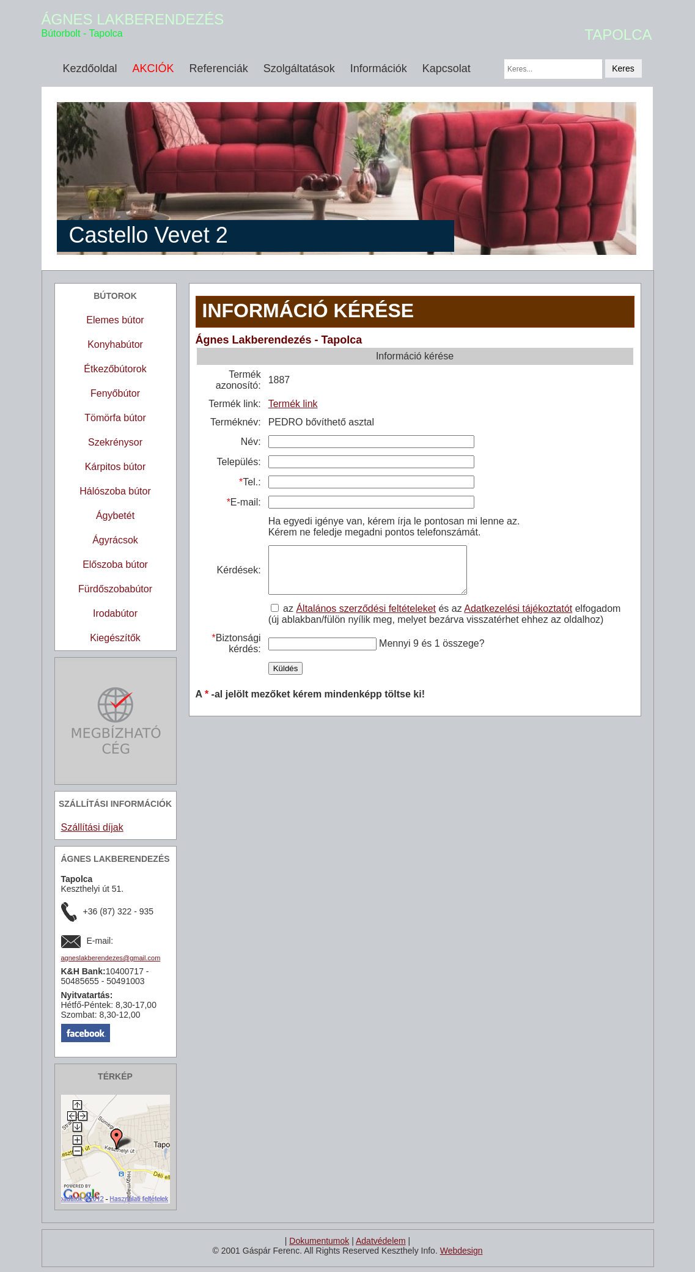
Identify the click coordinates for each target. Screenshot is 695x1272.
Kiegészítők (115, 638)
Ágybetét (115, 515)
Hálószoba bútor (115, 491)
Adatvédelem (381, 1241)
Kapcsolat (446, 68)
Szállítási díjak (92, 827)
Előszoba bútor (115, 564)
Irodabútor (115, 613)
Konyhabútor (115, 344)
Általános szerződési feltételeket (365, 617)
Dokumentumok (319, 1241)
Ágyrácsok (115, 540)
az (282, 617)
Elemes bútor (115, 320)
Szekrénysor (115, 442)
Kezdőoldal (90, 68)
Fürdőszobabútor (115, 589)
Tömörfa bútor (114, 418)
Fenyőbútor (115, 393)
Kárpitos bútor (115, 466)
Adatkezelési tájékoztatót (517, 617)
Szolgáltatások (299, 68)
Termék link (292, 404)
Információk (378, 68)
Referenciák (218, 68)
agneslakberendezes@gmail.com (111, 957)
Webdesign (461, 1250)
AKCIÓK (153, 68)
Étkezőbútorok (115, 369)
